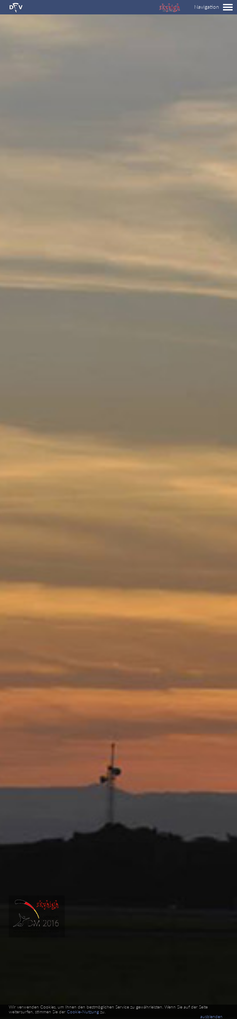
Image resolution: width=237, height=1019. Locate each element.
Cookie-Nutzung (83, 1011)
